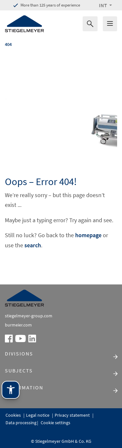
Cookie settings (55, 423)
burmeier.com (18, 325)
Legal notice (38, 415)
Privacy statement (73, 415)
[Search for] (90, 23)
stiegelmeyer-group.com (28, 316)
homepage (88, 235)
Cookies (14, 415)
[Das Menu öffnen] (110, 23)
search (32, 245)
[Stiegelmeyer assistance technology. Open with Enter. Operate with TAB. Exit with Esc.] (11, 390)
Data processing (21, 423)
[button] (105, 5)
